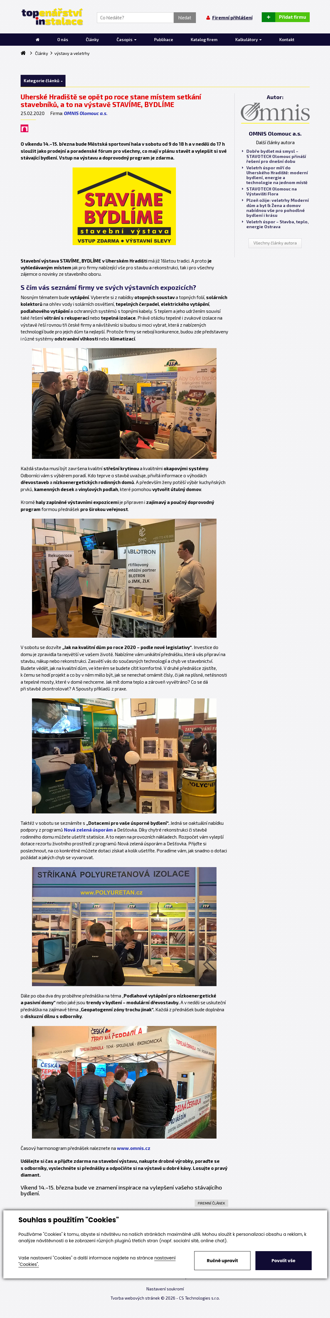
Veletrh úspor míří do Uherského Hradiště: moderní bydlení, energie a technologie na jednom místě (275, 175)
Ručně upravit (222, 1261)
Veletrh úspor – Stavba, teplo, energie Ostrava (275, 224)
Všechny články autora (275, 242)
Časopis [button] (127, 39)
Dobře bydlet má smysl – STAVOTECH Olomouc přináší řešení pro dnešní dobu (274, 156)
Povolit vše (283, 1261)
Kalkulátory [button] (248, 39)
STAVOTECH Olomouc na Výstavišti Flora (269, 191)
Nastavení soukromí (165, 1288)
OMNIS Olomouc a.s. (86, 113)
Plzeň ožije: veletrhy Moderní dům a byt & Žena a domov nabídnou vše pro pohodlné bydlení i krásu (275, 208)
